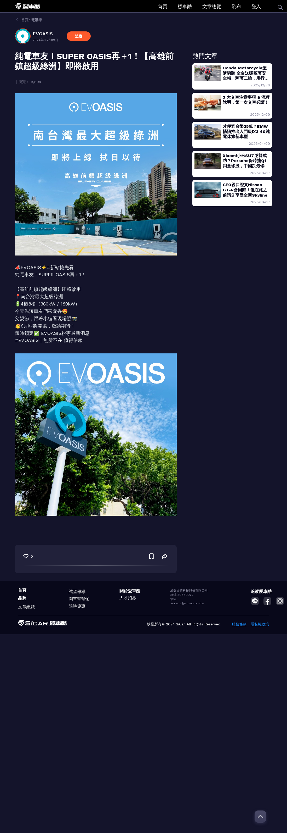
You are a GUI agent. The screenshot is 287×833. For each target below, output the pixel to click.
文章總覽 (211, 6)
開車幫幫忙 (79, 598)
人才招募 (127, 597)
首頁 (162, 6)
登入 (256, 6)
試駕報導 (77, 591)
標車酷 (185, 6)
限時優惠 (77, 606)
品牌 (22, 598)
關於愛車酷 (129, 590)
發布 (236, 6)
